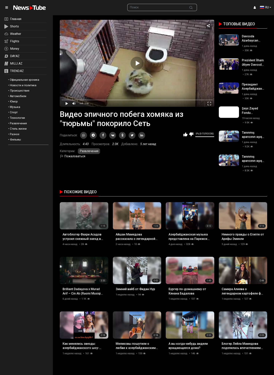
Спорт (14, 112)
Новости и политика (23, 85)
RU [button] (264, 7)
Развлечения (18, 123)
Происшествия (19, 90)
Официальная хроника (24, 79)
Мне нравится (185, 134)
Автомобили (18, 96)
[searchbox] (156, 7)
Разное (14, 134)
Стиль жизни (18, 128)
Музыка (15, 107)
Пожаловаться (72, 156)
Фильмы (15, 139)
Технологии (17, 118)
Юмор (14, 101)
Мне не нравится (191, 134)
